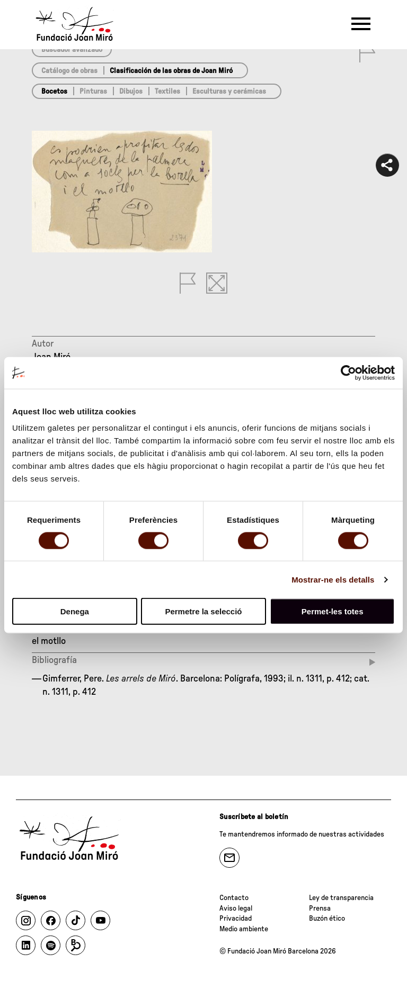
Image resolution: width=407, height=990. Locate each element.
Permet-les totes (333, 611)
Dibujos (131, 91)
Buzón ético (327, 918)
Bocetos (54, 91)
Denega (74, 611)
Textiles (167, 91)
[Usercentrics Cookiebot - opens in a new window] (348, 372)
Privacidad (235, 918)
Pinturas (93, 91)
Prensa (320, 908)
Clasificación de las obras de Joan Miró (171, 71)
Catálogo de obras (69, 71)
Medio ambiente (243, 929)
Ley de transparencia (341, 898)
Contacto (234, 898)
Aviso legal (235, 908)
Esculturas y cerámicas (229, 91)
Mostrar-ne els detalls (332, 579)
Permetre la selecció (203, 611)
